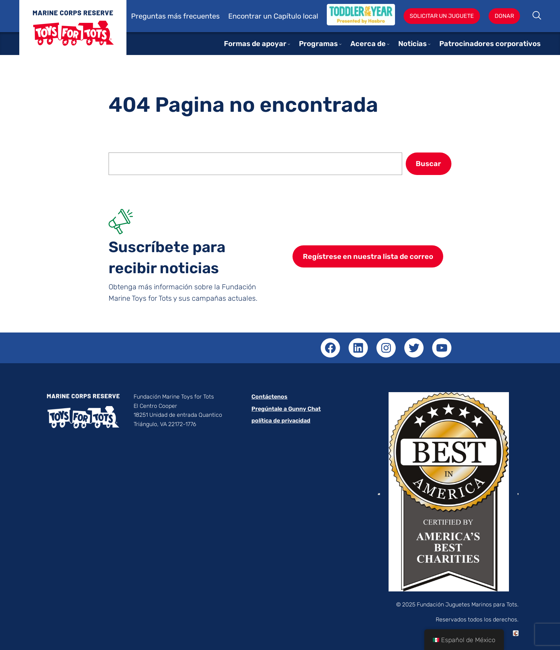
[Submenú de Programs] (340, 43)
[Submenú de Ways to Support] (289, 43)
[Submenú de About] (388, 43)
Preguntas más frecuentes (175, 16)
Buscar (537, 16)
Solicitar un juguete (442, 15)
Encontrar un (251, 16)
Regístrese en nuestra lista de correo (368, 256)
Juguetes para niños (72, 33)
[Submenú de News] (429, 43)
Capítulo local (296, 16)
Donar (504, 15)
